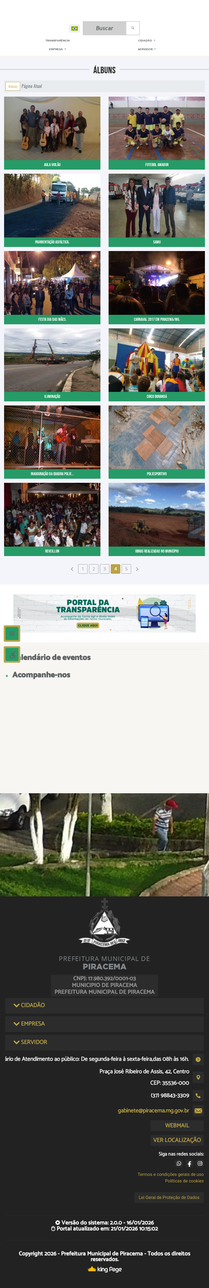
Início (12, 86)
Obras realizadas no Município (157, 551)
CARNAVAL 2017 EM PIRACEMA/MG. (157, 319)
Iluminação (52, 396)
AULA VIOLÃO (52, 164)
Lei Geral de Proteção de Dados (169, 1197)
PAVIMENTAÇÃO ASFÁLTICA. (52, 242)
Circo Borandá (157, 396)
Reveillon (52, 551)
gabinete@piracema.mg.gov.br (153, 1110)
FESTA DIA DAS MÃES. (52, 319)
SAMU (157, 242)
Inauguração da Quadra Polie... (52, 474)
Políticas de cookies (184, 1181)
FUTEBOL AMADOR (156, 164)
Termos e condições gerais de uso (171, 1174)
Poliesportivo (157, 474)
